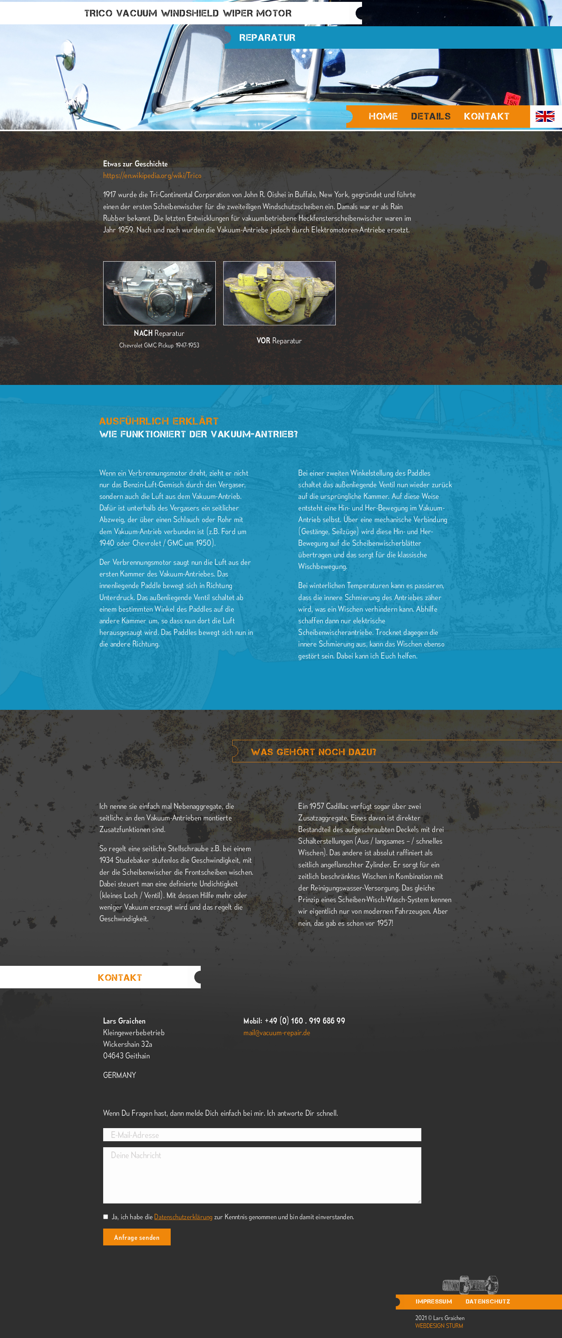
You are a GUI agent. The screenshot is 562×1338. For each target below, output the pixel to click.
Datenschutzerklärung (183, 1216)
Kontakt (487, 116)
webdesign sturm (439, 1325)
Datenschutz (488, 1302)
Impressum (434, 1302)
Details (431, 117)
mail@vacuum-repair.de (276, 1032)
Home (383, 116)
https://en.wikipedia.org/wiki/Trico (152, 175)
